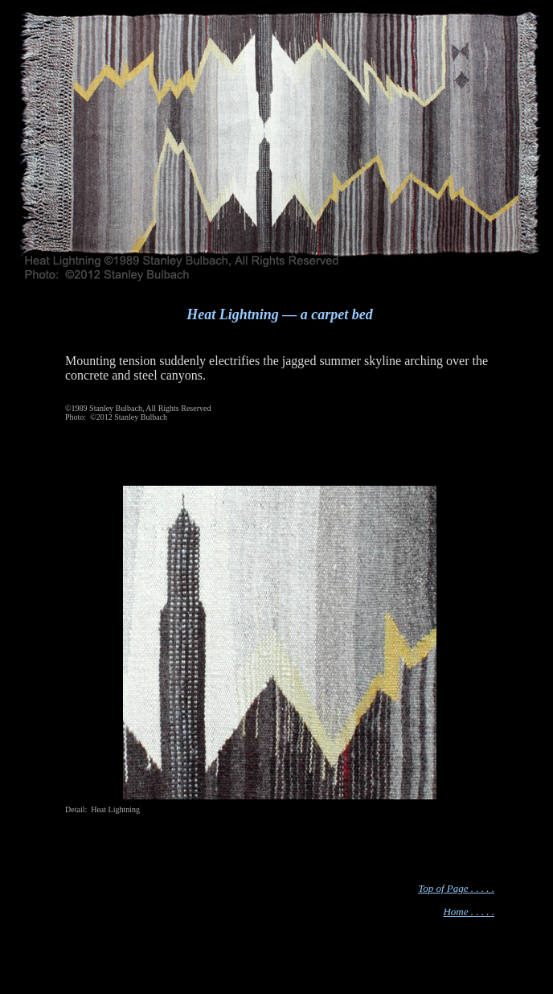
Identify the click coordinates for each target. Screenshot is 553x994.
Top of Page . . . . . (456, 888)
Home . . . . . (468, 912)
